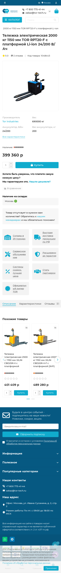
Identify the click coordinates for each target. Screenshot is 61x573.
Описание (9, 303)
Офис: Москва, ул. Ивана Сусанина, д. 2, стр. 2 (31, 504)
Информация (30, 453)
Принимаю (51, 568)
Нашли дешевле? (40, 181)
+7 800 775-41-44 (33, 9)
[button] (3, 359)
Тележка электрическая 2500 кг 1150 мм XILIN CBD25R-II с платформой (16, 360)
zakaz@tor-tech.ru (33, 12)
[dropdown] (4, 3)
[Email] (30, 426)
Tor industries (10, 121)
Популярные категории (30, 471)
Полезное (30, 462)
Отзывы (52, 303)
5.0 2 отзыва (12, 55)
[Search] (42, 20)
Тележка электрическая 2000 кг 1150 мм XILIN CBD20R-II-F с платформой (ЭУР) (45, 360)
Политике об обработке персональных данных (26, 563)
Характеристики (30, 303)
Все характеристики (13, 136)
